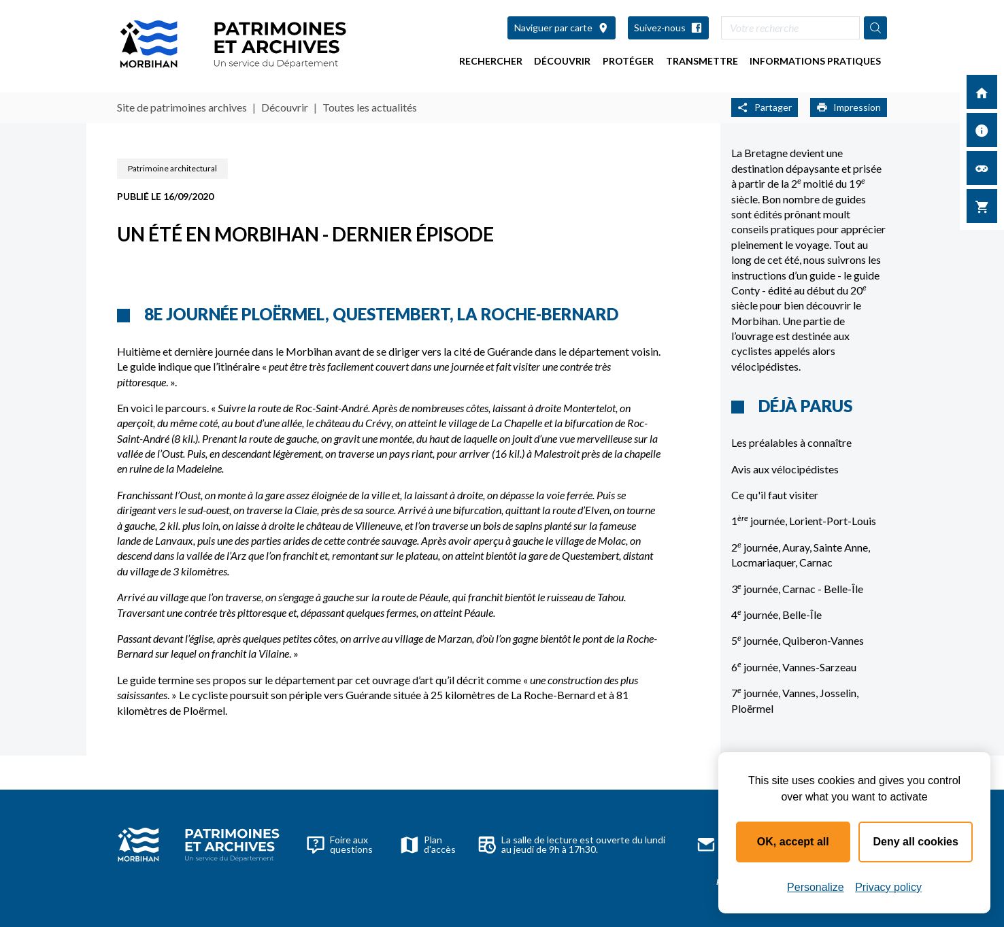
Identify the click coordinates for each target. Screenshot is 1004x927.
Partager (764, 107)
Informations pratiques (815, 61)
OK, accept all (793, 841)
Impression (848, 107)
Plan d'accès (428, 844)
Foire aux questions (340, 844)
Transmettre (702, 61)
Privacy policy (888, 887)
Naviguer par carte (561, 27)
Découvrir (562, 61)
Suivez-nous (668, 27)
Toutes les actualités (369, 107)
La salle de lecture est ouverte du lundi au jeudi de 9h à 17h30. (571, 844)
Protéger (628, 61)
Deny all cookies (915, 841)
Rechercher (490, 61)
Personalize (815, 887)
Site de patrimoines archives (182, 107)
